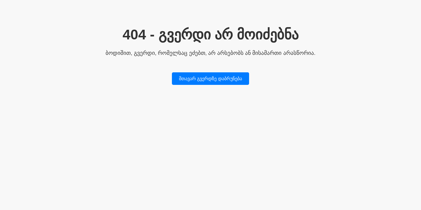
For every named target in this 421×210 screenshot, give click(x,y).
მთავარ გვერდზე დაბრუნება (210, 78)
